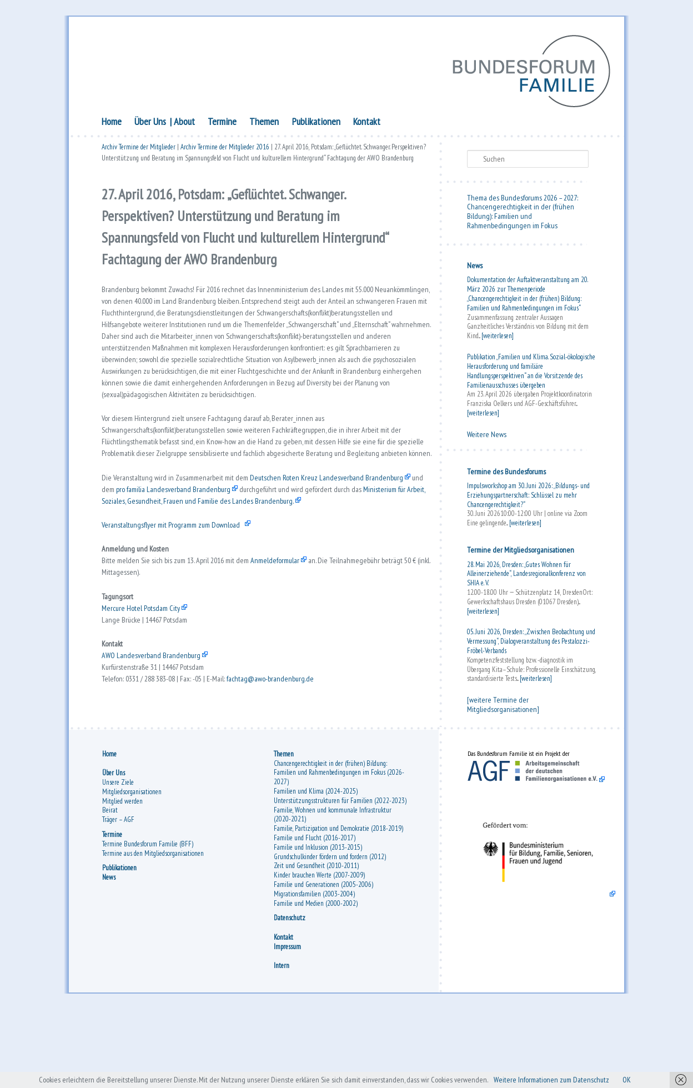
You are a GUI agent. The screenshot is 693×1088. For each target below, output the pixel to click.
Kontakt (366, 123)
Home (112, 123)
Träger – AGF (118, 894)
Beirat (110, 885)
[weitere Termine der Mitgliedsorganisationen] (503, 707)
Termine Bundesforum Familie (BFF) (147, 918)
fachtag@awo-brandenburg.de (295, 776)
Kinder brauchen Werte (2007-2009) (319, 949)
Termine (222, 123)
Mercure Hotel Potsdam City (147, 694)
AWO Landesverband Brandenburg (155, 749)
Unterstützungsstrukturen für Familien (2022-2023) (340, 875)
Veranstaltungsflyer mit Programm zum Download (181, 597)
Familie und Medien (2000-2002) (316, 977)
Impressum (287, 1021)
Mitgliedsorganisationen (132, 866)
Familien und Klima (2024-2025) (316, 865)
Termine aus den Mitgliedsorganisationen (153, 927)
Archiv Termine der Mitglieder (138, 151)
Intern (281, 1040)
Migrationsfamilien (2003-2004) (314, 968)
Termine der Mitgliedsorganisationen (520, 553)
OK (653, 1079)
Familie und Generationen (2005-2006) (323, 959)
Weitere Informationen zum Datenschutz (569, 1079)
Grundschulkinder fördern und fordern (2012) (330, 931)
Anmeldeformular (297, 639)
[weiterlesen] (497, 338)
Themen (264, 123)
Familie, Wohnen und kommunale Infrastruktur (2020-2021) (332, 889)
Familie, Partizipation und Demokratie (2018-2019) (338, 902)
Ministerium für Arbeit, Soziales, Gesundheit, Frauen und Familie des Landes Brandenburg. (273, 569)
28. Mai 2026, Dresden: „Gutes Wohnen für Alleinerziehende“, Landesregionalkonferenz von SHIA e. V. (526, 576)
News (475, 268)
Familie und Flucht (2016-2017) (314, 912)
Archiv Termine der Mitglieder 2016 (224, 151)
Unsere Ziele (118, 856)
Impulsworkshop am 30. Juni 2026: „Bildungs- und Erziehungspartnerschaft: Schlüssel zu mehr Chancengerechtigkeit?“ (528, 498)
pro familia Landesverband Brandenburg (242, 555)
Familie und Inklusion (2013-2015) (318, 921)
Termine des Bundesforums (506, 474)
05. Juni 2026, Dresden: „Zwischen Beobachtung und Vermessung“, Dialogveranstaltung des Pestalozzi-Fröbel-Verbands (531, 644)
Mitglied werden (122, 875)
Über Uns (150, 123)
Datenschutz (289, 992)
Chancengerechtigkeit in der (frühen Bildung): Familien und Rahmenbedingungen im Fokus (520, 218)
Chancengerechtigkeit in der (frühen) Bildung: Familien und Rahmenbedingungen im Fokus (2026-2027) (339, 847)
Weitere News (486, 437)
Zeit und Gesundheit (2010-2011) (316, 940)
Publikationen (316, 123)
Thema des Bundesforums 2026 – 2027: (522, 200)
